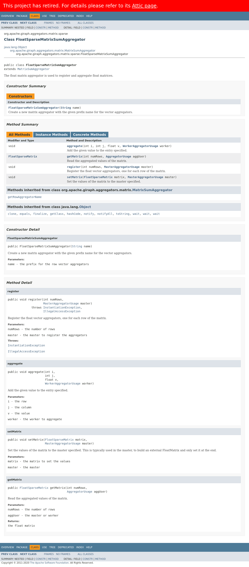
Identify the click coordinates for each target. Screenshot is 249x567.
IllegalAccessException (61, 311)
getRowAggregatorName (25, 197)
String (66, 107)
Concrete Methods (89, 135)
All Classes (86, 22)
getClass (57, 213)
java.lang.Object (15, 47)
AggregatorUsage (118, 156)
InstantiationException (61, 307)
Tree (52, 16)
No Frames (63, 22)
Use (44, 16)
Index (80, 16)
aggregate (74, 146)
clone (12, 213)
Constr (41, 27)
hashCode (73, 213)
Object (85, 207)
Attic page (144, 6)
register (73, 166)
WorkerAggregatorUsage (140, 146)
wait (136, 213)
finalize (39, 213)
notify (89, 213)
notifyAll (105, 213)
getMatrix (74, 156)
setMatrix (74, 177)
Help (89, 16)
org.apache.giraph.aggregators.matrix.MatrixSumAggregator (52, 50)
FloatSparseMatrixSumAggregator (33, 107)
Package (21, 16)
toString (122, 213)
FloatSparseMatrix (22, 156)
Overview (7, 16)
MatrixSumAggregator (33, 69)
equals (25, 213)
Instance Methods (52, 135)
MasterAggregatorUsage (122, 166)
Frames (49, 22)
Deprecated (66, 16)
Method (53, 27)
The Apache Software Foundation (49, 562)
